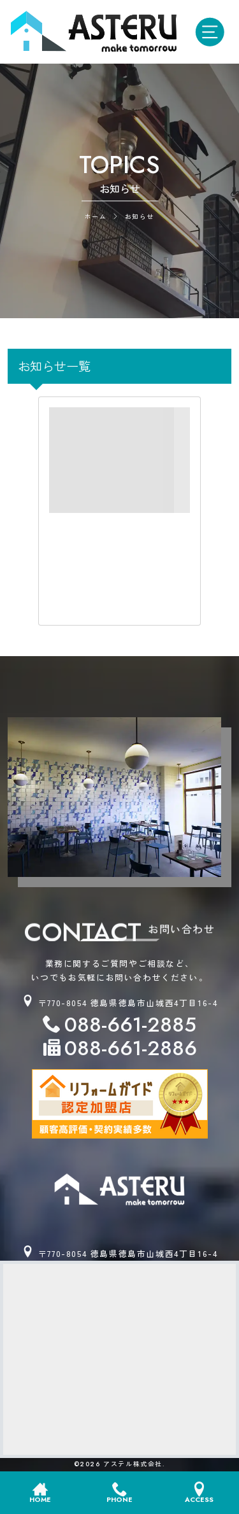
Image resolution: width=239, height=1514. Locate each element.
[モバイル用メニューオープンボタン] (212, 32)
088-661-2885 (130, 1024)
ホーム (96, 217)
